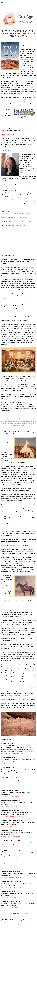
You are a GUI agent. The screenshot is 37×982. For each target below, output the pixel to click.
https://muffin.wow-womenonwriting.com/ (12, 753)
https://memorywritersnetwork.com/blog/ (12, 786)
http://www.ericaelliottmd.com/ (20, 217)
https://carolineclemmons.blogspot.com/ (11, 764)
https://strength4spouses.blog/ (9, 907)
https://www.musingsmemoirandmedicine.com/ (18, 221)
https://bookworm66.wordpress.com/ (10, 897)
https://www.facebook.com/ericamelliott (16, 225)
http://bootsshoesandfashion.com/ (10, 867)
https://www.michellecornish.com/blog (11, 806)
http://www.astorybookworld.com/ (10, 796)
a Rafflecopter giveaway (7, 930)
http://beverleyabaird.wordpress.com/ (11, 836)
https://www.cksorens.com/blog (9, 774)
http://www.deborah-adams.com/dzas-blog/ (12, 816)
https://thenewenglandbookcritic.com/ (11, 847)
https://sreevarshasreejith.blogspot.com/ (12, 887)
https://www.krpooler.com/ (8, 826)
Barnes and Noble (17, 128)
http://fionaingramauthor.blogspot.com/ (11, 877)
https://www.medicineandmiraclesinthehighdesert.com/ (15, 213)
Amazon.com (26, 126)
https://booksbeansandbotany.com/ (10, 857)
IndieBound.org (5, 128)
